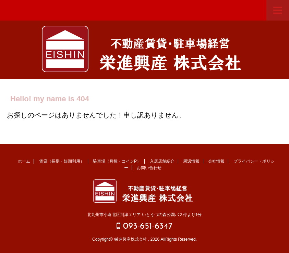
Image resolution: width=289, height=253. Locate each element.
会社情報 (216, 161)
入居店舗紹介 (162, 161)
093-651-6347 (144, 226)
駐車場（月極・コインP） (117, 161)
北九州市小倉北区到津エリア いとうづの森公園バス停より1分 (144, 214)
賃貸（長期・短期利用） (61, 161)
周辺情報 (191, 161)
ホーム (24, 161)
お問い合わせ (149, 167)
